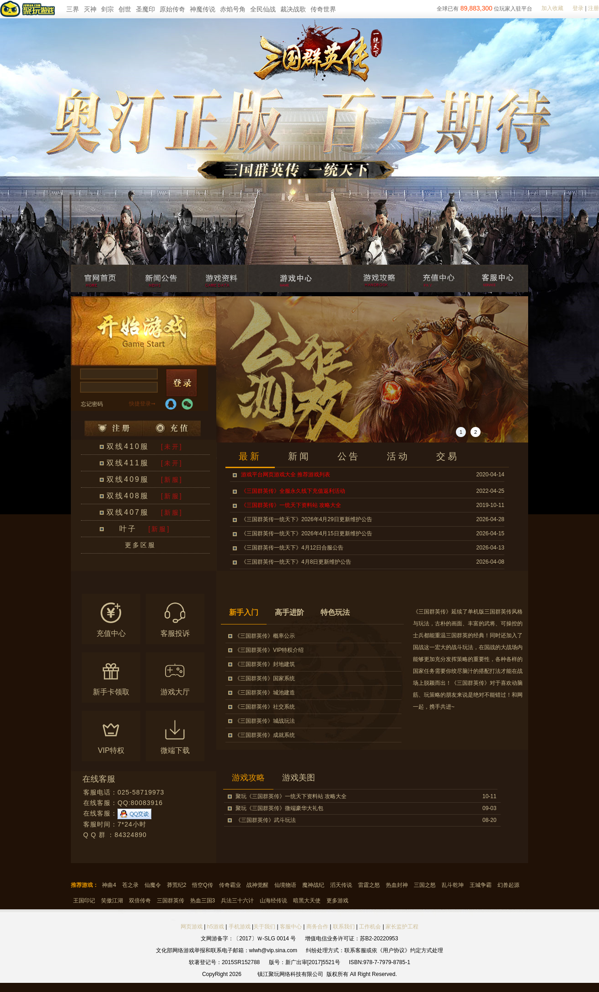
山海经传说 (273, 900)
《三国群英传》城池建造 (265, 692)
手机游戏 (240, 926)
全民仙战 (263, 9)
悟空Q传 (202, 885)
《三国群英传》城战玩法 (265, 721)
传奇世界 (323, 9)
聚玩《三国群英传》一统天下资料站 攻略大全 (291, 796)
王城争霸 (481, 885)
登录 (577, 8)
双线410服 (128, 446)
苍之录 (130, 885)
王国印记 (84, 900)
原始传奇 (172, 9)
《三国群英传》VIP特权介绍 (269, 650)
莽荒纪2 (177, 885)
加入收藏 (552, 8)
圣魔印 (145, 9)
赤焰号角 (233, 9)
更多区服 (140, 545)
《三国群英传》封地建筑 (265, 664)
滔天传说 (341, 885)
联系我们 (344, 926)
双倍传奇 (140, 900)
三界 (72, 9)
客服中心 (291, 926)
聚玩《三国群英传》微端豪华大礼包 (279, 808)
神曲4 (109, 885)
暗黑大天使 (307, 900)
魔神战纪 (313, 885)
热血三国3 (202, 900)
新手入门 (243, 612)
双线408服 (128, 496)
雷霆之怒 (369, 885)
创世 (124, 9)
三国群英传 (170, 900)
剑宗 (107, 9)
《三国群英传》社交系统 (265, 707)
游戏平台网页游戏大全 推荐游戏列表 (285, 474)
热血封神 (397, 885)
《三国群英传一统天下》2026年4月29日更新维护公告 (306, 519)
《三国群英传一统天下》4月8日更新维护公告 (296, 562)
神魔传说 (202, 9)
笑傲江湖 (112, 900)
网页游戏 (192, 926)
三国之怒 (425, 885)
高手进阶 (289, 612)
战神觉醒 (257, 885)
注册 (593, 8)
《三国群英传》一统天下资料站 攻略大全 (291, 505)
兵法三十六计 (237, 900)
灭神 (90, 9)
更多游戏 (337, 900)
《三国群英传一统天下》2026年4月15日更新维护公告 (306, 533)
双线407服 (128, 512)
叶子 (128, 529)
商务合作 (317, 926)
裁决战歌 (293, 9)
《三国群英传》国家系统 (265, 678)
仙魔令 (152, 885)
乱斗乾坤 (453, 885)
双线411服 (128, 463)
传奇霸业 (230, 885)
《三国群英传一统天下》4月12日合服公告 (292, 547)
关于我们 (264, 926)
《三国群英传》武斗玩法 (265, 820)
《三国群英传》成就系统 (265, 735)
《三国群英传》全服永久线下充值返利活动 (293, 491)
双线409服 (128, 479)
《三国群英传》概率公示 (265, 636)
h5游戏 (215, 926)
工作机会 (370, 926)
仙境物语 (285, 885)
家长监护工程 (401, 926)
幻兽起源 (508, 885)
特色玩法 (335, 612)
